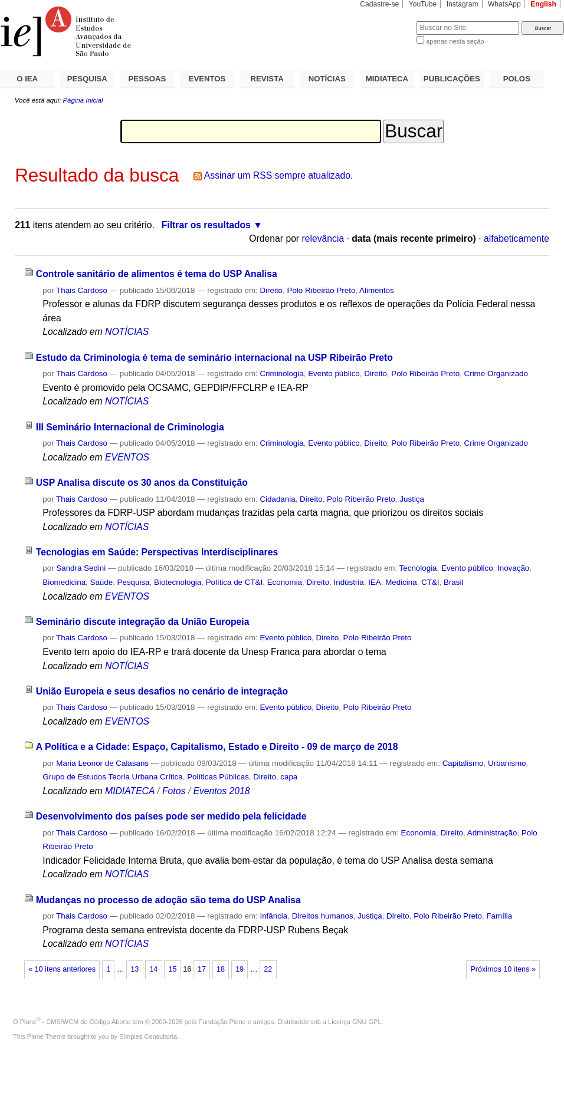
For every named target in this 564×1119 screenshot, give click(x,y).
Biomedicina (64, 582)
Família (499, 915)
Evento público (334, 373)
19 (239, 969)
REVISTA (267, 78)
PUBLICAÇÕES (452, 78)
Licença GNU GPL (354, 1021)
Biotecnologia (177, 582)
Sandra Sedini (81, 568)
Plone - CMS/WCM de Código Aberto (75, 1021)
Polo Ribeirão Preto (321, 290)
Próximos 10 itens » (502, 969)
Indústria (349, 582)
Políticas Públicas (218, 776)
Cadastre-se (379, 4)
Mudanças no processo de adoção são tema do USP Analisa (168, 900)
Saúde (101, 582)
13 (134, 969)
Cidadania (277, 499)
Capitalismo (463, 763)
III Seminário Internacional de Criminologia (130, 427)
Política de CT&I (234, 582)
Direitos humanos (322, 915)
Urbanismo (507, 763)
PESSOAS (147, 78)
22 (268, 969)
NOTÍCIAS (327, 78)
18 (221, 969)
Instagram (462, 4)
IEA (374, 582)
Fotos (173, 791)
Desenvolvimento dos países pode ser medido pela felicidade (171, 816)
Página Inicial (83, 100)
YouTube (423, 4)
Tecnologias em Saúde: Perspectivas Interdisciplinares (157, 552)
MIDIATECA (387, 78)
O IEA (27, 78)
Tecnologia (418, 568)
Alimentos (376, 290)
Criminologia (281, 373)
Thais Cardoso (81, 290)
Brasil (453, 582)
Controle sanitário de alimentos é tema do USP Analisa (156, 274)
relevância (322, 238)
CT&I (430, 582)
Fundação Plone (222, 1021)
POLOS (516, 78)
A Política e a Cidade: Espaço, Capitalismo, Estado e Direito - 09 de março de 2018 (217, 747)
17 (202, 969)
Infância (273, 915)
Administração (492, 832)
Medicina (401, 582)
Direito (271, 290)
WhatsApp (504, 4)
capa (288, 776)
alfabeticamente (516, 238)
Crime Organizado (496, 373)
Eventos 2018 (221, 791)
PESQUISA (87, 78)
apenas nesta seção (455, 41)
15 (172, 969)
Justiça (411, 499)
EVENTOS (207, 78)
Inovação (513, 568)
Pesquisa (133, 582)
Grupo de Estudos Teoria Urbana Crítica (112, 776)
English (543, 4)
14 (153, 969)
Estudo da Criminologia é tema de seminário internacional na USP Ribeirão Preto (214, 358)
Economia (284, 582)
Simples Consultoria (148, 1036)
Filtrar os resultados (206, 225)
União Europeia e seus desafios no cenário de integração (162, 691)
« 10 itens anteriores (62, 969)
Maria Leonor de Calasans (102, 763)
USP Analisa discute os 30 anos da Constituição (142, 483)
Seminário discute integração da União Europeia (143, 622)
